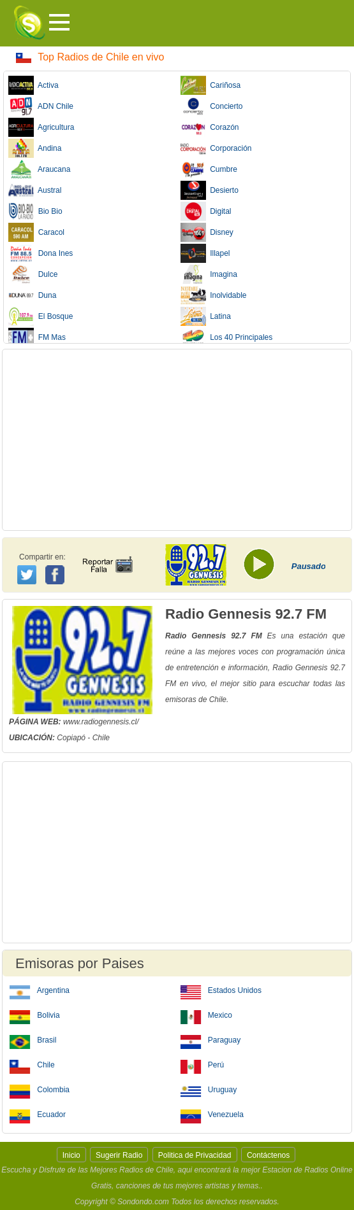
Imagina (209, 274)
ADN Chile (40, 106)
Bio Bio (35, 211)
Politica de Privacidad (195, 1155)
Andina (34, 148)
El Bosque (40, 316)
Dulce (32, 274)
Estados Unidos (221, 989)
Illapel (205, 253)
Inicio (71, 1155)
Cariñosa (211, 85)
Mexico (206, 1014)
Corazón (210, 127)
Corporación (216, 148)
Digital (206, 211)
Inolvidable (214, 295)
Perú (203, 1064)
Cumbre (209, 169)
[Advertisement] (177, 440)
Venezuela (212, 1113)
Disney (207, 232)
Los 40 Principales (227, 337)
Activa (33, 85)
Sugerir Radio (119, 1155)
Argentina (40, 989)
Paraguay (211, 1039)
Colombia (40, 1089)
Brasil (33, 1039)
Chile (32, 1064)
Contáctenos (268, 1155)
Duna (32, 295)
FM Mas (37, 337)
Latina (206, 316)
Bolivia (35, 1014)
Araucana (39, 169)
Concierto (212, 106)
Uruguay (209, 1089)
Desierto (210, 190)
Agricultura (41, 127)
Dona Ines (40, 253)
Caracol (36, 232)
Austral (34, 190)
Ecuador (38, 1113)
